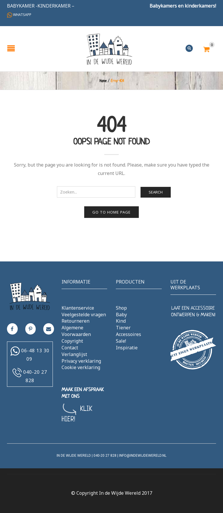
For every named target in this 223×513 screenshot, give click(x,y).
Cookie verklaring (81, 367)
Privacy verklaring (81, 361)
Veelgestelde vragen (84, 314)
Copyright (72, 341)
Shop (121, 308)
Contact (70, 347)
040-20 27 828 (104, 456)
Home (103, 81)
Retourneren (75, 321)
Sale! (121, 341)
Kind (121, 321)
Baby (121, 314)
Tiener (123, 327)
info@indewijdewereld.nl (142, 456)
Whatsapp (19, 14)
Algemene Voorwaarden (76, 330)
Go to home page (111, 212)
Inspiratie (127, 347)
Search (156, 192)
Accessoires (128, 334)
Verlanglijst (74, 354)
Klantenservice (78, 308)
